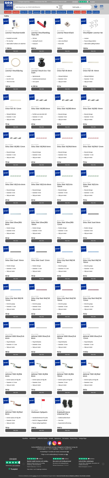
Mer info (15, 51)
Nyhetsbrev (57, 438)
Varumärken (32, 438)
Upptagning (37, 12)
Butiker (89, 12)
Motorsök (70, 12)
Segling (6, 16)
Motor (53, 12)
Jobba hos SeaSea (42, 438)
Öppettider (16, 12)
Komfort (48, 12)
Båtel (30, 12)
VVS (43, 12)
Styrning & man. (61, 12)
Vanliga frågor (83, 438)
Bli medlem (96, 12)
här (67, 454)
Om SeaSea (65, 438)
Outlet (83, 12)
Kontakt (51, 438)
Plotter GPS (24, 12)
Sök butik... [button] (76, 7)
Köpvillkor (25, 438)
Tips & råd (77, 12)
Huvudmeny (8, 12)
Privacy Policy (73, 438)
